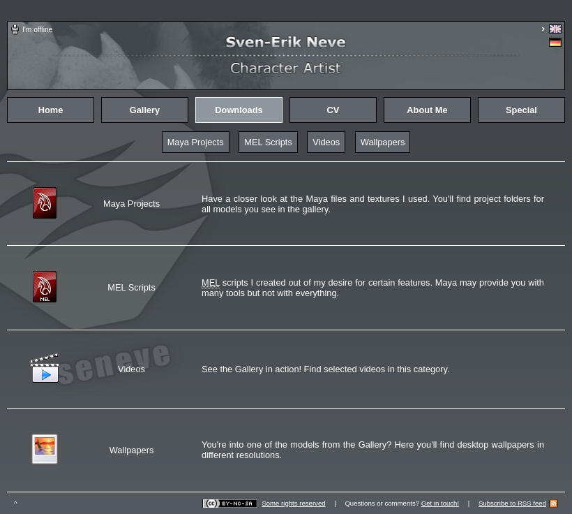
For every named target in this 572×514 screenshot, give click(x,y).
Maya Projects (195, 142)
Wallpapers (383, 142)
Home (50, 110)
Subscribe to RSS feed (512, 503)
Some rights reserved (293, 503)
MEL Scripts (268, 142)
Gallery (145, 110)
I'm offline (37, 30)
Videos (326, 142)
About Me (427, 110)
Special (521, 110)
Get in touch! (440, 503)
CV (333, 110)
